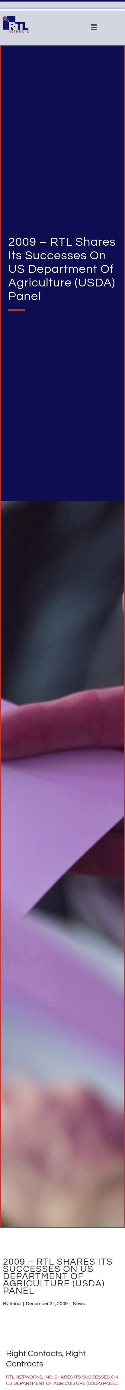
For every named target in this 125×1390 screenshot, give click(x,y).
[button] (93, 27)
